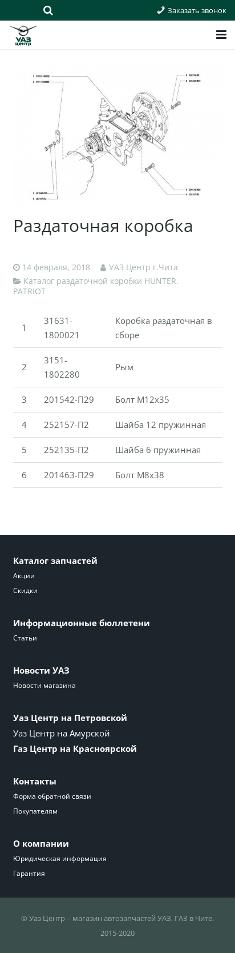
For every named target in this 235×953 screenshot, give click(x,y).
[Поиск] (48, 10)
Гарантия (29, 873)
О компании (41, 843)
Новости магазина (44, 685)
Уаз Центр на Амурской (61, 733)
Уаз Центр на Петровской (70, 717)
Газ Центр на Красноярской (75, 748)
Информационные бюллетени (81, 622)
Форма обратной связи (52, 796)
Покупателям (35, 811)
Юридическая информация (60, 858)
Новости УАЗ (41, 670)
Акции (24, 575)
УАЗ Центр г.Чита (143, 267)
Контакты (34, 781)
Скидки (25, 590)
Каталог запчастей (55, 560)
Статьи (25, 638)
